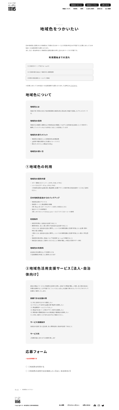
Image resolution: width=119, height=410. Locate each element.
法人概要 (108, 9)
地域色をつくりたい (92, 5)
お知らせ (99, 9)
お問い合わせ (105, 5)
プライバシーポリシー (73, 405)
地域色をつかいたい (76, 5)
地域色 (75, 9)
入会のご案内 (90, 9)
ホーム (17, 389)
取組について (66, 9)
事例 (81, 9)
